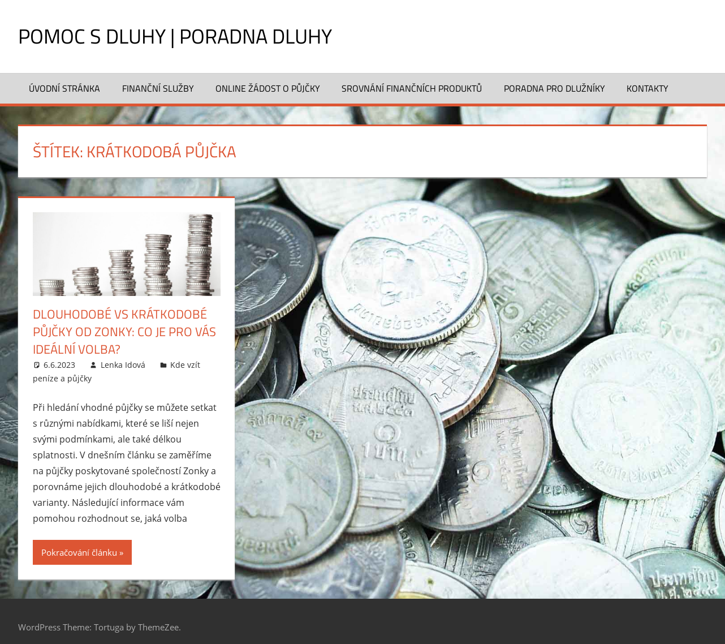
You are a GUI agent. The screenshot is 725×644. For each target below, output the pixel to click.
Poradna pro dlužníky (554, 88)
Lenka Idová (123, 364)
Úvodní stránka (64, 88)
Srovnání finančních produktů (412, 88)
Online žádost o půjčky (267, 88)
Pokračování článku (79, 552)
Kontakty (647, 88)
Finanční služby (158, 88)
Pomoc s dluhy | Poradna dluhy (175, 35)
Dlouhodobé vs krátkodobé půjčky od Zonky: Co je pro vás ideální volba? (124, 331)
